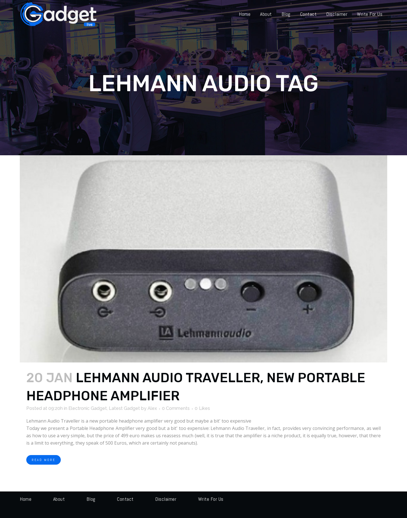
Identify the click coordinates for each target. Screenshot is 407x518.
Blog (91, 499)
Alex (152, 408)
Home (25, 499)
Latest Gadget (124, 408)
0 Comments (176, 408)
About (59, 499)
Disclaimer (165, 499)
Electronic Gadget (87, 408)
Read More (43, 460)
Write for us (211, 499)
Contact (125, 499)
